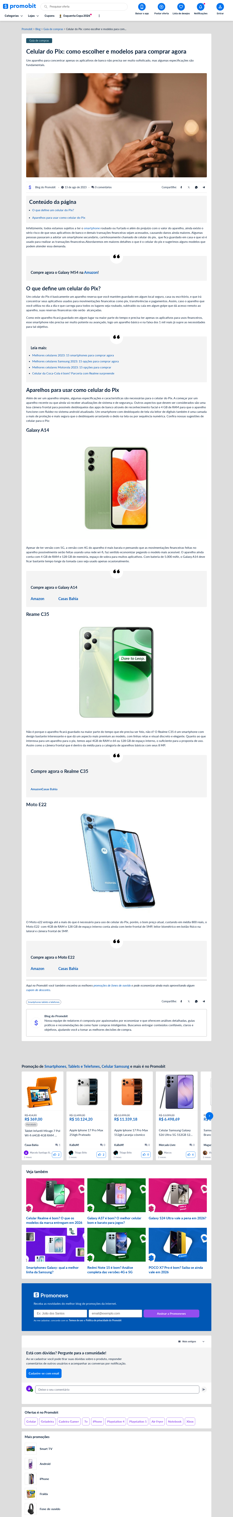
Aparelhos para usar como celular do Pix (59, 215)
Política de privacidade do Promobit (103, 1312)
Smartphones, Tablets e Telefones (72, 1064)
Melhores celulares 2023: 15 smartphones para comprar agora (73, 353)
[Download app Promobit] (142, 9)
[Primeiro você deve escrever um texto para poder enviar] (204, 1382)
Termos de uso (76, 1312)
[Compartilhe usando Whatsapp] (196, 185)
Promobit (27, 26)
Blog (37, 26)
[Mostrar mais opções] (99, 16)
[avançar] (209, 1111)
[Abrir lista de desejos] (181, 9)
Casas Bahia (68, 596)
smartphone (92, 226)
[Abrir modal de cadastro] (220, 9)
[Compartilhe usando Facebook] (181, 185)
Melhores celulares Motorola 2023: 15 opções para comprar (71, 365)
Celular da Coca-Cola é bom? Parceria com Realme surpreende (73, 371)
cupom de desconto (38, 987)
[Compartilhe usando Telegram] (204, 185)
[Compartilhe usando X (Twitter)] (189, 185)
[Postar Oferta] (161, 9)
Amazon (91, 270)
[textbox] (117, 1381)
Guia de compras (53, 26)
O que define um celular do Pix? (53, 207)
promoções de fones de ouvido (112, 983)
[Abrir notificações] (200, 9)
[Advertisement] (116, 1050)
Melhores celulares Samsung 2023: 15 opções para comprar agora (75, 359)
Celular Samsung (115, 1064)
